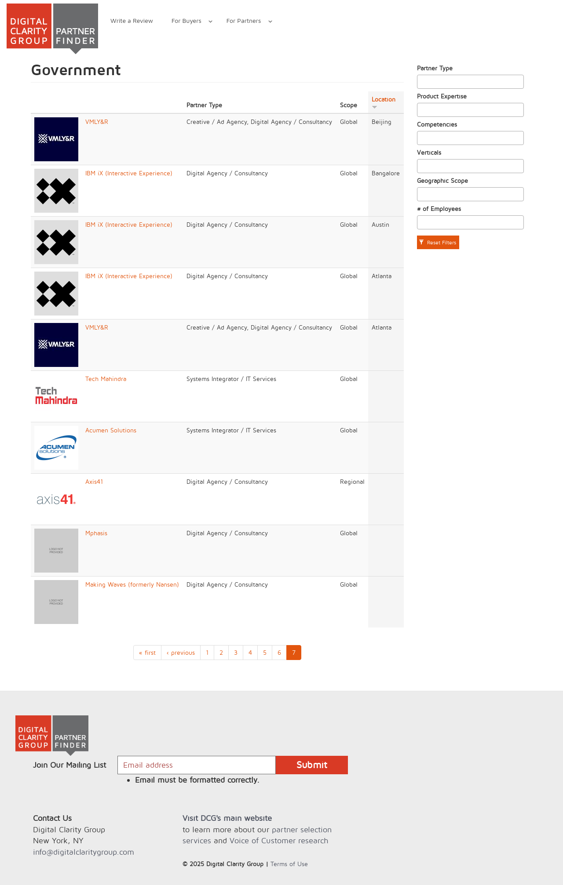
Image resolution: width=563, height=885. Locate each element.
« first (147, 652)
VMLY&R (96, 121)
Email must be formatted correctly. (197, 779)
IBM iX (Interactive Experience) (128, 173)
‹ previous (181, 652)
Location (383, 102)
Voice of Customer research (279, 840)
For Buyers (187, 22)
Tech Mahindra (105, 378)
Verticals (429, 152)
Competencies (437, 124)
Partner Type (435, 68)
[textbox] (422, 81)
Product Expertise (442, 96)
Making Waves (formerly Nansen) (132, 584)
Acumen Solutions (110, 430)
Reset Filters (437, 242)
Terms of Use (289, 863)
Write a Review (131, 20)
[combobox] (470, 82)
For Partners (244, 22)
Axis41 (94, 481)
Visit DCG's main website (227, 818)
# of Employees (439, 208)
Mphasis (96, 533)
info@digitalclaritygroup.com (83, 851)
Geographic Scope (442, 180)
